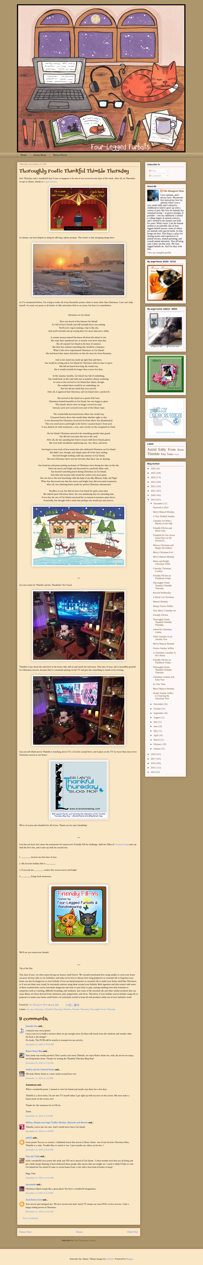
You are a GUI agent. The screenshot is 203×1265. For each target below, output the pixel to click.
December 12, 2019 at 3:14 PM (39, 1116)
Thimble (67, 1009)
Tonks (170, 454)
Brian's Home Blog (34, 1051)
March (157, 740)
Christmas (39, 1009)
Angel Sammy (50, 181)
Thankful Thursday (53, 1009)
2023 (153, 482)
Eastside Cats (32, 1026)
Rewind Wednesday (162, 593)
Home (24, 155)
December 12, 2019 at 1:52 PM (39, 1078)
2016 (153, 763)
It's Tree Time (159, 684)
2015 (153, 767)
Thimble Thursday (80, 1009)
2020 (153, 495)
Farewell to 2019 (160, 507)
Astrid (151, 449)
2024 (153, 477)
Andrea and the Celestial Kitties (40, 1069)
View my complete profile (159, 252)
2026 (153, 468)
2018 (153, 754)
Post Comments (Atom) (85, 1240)
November (159, 704)
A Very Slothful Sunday (164, 516)
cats (31, 1009)
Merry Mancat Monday (163, 512)
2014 (153, 772)
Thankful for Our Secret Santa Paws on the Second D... (164, 538)
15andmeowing (121, 844)
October (158, 708)
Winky (176, 454)
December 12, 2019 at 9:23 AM (39, 1063)
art (27, 1009)
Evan (172, 449)
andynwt (110, 1258)
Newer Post (25, 1232)
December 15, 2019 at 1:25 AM (39, 1211)
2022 (153, 486)
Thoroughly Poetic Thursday (102, 1009)
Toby (163, 454)
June (156, 726)
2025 (153, 473)
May (156, 731)
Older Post (132, 1232)
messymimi (31, 1184)
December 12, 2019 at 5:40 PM (39, 1131)
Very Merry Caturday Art (164, 610)
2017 (153, 759)
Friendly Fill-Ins (160, 615)
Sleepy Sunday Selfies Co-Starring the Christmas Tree (163, 696)
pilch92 (29, 1137)
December (159, 503)
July (156, 722)
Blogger (129, 1258)
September (159, 713)
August (157, 717)
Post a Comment (30, 1218)
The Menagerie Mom (173, 191)
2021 (153, 491)
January (157, 748)
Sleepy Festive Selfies (163, 606)
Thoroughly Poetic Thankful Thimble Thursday (162, 585)
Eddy (162, 449)
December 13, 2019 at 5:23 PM (39, 1193)
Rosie (180, 449)
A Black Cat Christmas (163, 597)
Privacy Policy (60, 155)
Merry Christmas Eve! (163, 552)
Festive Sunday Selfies (163, 648)
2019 (153, 499)
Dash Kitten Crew (34, 1199)
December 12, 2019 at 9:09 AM (40, 1044)
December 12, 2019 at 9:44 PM (39, 1149)
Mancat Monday (160, 601)
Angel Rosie (40, 155)
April (156, 735)
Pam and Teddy (33, 1156)
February (158, 744)
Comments (155, 175)
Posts (152, 171)
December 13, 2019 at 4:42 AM (39, 1177)
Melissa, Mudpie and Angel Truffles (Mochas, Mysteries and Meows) (57, 1122)
